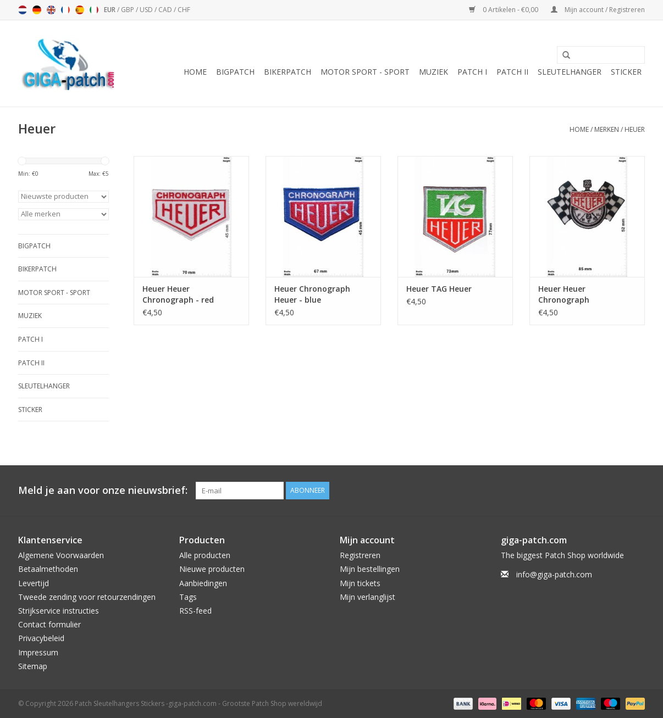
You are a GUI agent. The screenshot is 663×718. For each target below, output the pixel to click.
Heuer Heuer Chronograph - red (178, 294)
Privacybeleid (41, 638)
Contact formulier (49, 624)
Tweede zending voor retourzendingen (87, 597)
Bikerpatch (287, 71)
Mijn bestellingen (370, 569)
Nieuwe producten (212, 569)
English (51, 9)
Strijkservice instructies (58, 610)
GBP (128, 9)
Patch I (472, 71)
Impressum (38, 652)
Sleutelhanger (569, 71)
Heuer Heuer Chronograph (563, 294)
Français (65, 9)
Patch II (512, 71)
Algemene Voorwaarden (61, 555)
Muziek (433, 71)
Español (79, 9)
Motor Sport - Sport (365, 71)
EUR (110, 9)
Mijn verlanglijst (367, 597)
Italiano (94, 9)
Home (195, 71)
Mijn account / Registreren (598, 9)
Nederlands (22, 9)
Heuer (635, 129)
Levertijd (33, 583)
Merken (606, 129)
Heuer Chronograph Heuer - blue (312, 294)
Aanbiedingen (203, 583)
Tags (188, 597)
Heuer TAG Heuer (439, 288)
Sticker (626, 71)
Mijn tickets (360, 583)
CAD (166, 9)
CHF (184, 9)
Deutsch (36, 9)
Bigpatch (235, 71)
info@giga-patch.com (554, 574)
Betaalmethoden (48, 569)
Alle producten (204, 555)
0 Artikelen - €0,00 (504, 9)
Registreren (360, 555)
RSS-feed (195, 610)
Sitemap (32, 666)
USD (147, 9)
